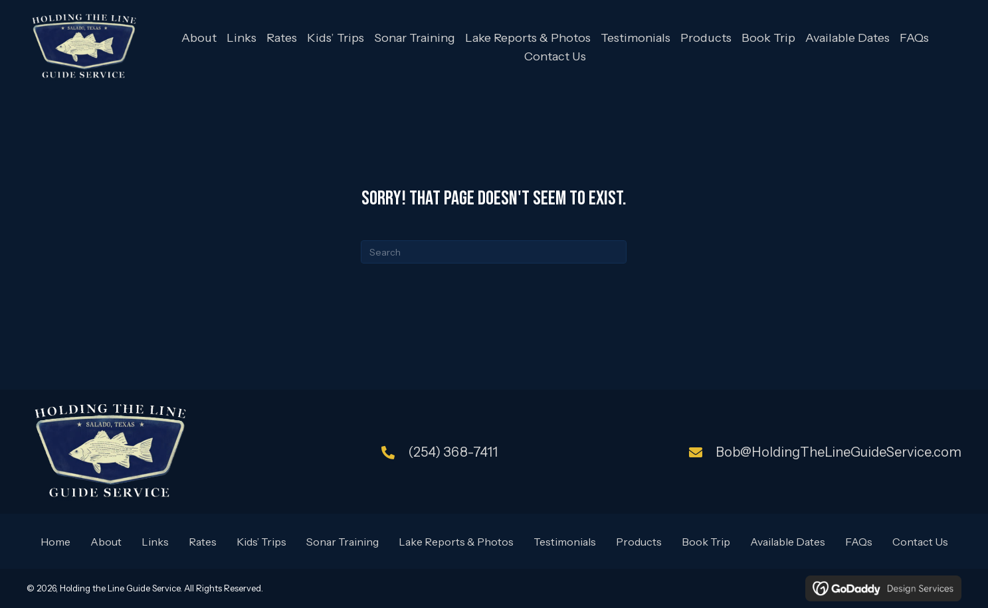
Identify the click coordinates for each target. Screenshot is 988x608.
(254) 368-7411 (453, 451)
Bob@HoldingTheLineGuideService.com (838, 451)
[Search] (494, 252)
